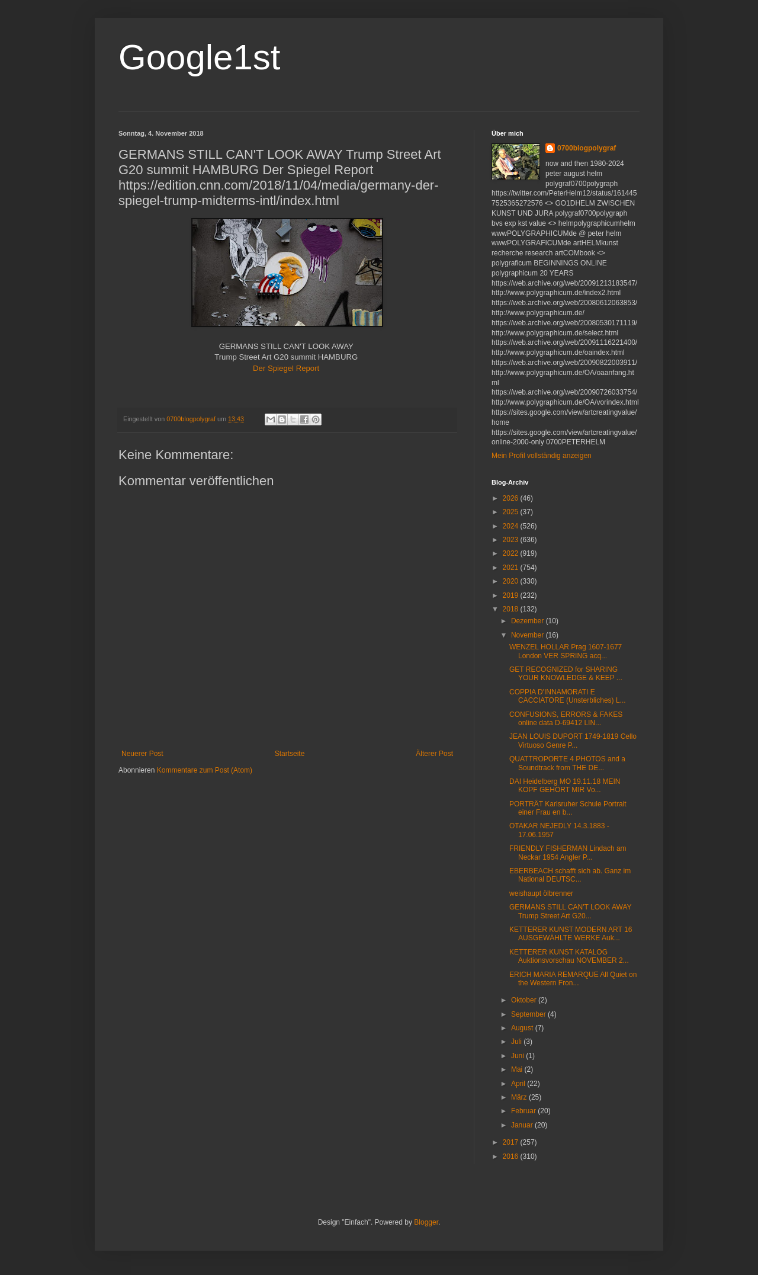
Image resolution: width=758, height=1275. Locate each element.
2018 (512, 609)
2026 (512, 498)
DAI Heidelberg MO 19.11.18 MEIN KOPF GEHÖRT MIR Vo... (564, 785)
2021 (512, 567)
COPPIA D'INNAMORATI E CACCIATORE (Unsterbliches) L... (567, 696)
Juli (517, 1041)
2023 (512, 540)
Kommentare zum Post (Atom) (204, 770)
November (528, 635)
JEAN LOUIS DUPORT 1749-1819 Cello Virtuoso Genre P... (573, 740)
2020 (512, 581)
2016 (512, 1156)
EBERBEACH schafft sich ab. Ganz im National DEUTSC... (570, 875)
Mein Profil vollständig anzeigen (542, 455)
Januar (523, 1125)
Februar (524, 1111)
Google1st (199, 57)
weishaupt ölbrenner (541, 893)
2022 (512, 553)
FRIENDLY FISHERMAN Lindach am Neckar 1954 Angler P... (568, 852)
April (519, 1083)
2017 (512, 1142)
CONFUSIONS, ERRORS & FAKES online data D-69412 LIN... (565, 718)
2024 (512, 526)
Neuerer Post (142, 753)
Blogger (426, 1222)
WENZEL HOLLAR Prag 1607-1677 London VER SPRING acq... (565, 651)
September (529, 1014)
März (520, 1097)
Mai (518, 1069)
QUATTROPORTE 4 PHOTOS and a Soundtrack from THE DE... (567, 763)
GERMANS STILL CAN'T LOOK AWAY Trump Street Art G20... (570, 911)
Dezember (528, 621)
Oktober (524, 1000)
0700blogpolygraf (586, 148)
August (523, 1028)
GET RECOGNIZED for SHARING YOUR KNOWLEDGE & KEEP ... (565, 673)
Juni (518, 1056)
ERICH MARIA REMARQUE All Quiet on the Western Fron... (573, 978)
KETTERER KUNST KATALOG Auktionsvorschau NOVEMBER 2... (569, 956)
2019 (512, 595)
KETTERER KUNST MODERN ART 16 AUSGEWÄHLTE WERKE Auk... (570, 933)
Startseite (290, 753)
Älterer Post (434, 753)
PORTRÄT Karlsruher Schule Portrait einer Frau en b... (568, 808)
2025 (512, 512)
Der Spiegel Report (287, 368)
